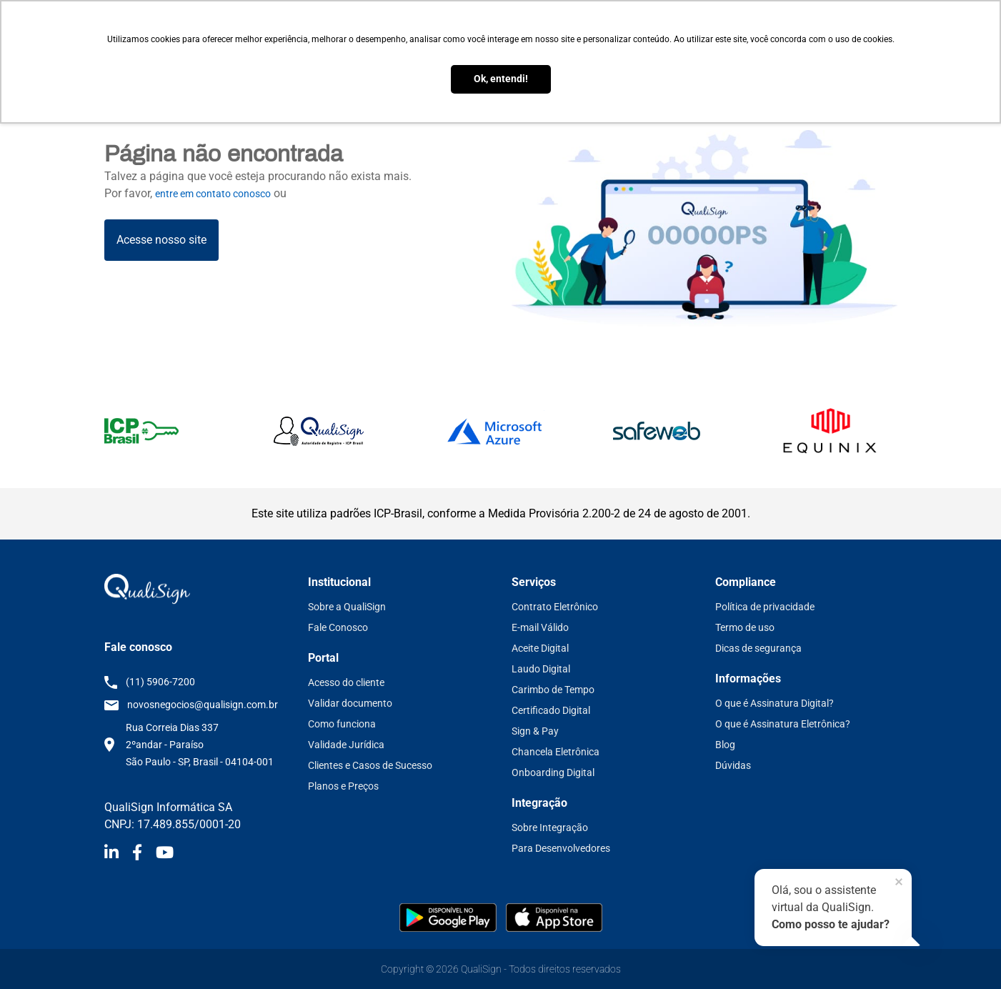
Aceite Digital (540, 648)
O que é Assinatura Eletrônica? (782, 724)
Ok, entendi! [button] (501, 79)
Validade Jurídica (346, 744)
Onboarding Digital (553, 772)
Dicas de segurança (758, 648)
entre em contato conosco (213, 193)
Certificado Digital (551, 710)
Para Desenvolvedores (561, 848)
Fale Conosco (338, 627)
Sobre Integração (550, 827)
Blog (725, 744)
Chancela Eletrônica (555, 751)
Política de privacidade (765, 606)
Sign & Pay (535, 731)
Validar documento (350, 703)
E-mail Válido (540, 627)
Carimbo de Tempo (553, 689)
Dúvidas (733, 765)
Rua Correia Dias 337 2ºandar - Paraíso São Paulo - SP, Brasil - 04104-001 (200, 744)
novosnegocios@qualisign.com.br (202, 704)
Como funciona (342, 724)
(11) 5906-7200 (160, 681)
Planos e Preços (343, 786)
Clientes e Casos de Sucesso (370, 765)
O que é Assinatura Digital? (774, 703)
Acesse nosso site (161, 240)
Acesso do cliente (346, 682)
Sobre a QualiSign (347, 606)
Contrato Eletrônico (555, 606)
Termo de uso (745, 627)
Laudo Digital (541, 669)
